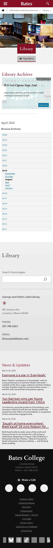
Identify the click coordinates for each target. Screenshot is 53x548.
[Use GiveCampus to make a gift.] (44, 488)
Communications (27, 503)
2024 (4, 145)
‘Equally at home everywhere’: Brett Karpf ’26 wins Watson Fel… (25, 425)
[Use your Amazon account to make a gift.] (21, 488)
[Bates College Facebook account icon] (3, 540)
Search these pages (13, 272)
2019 (4, 170)
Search (47, 4)
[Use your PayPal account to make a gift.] (32, 488)
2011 (4, 229)
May (7, 182)
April (7, 185)
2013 (4, 219)
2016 (4, 203)
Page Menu (26, 58)
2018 (4, 193)
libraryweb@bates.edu (15, 338)
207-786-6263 (10, 326)
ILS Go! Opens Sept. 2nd (20, 85)
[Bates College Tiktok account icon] (26, 540)
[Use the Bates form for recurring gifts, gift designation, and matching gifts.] (9, 488)
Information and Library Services (23, 10)
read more (43, 105)
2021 (4, 160)
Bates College (26, 458)
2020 (4, 165)
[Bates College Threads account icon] (19, 540)
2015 (4, 208)
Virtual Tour (26, 531)
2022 (4, 155)
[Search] (45, 279)
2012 (4, 224)
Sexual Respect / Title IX (26, 515)
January (9, 188)
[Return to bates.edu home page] (4, 10)
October (9, 176)
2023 (4, 150)
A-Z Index (26, 519)
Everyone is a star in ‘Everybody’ (24, 375)
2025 (4, 140)
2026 (4, 135)
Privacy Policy (26, 523)
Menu (5, 4)
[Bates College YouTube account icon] (42, 540)
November (10, 173)
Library (46, 10)
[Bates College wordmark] (26, 4)
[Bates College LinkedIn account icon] (49, 540)
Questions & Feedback (26, 526)
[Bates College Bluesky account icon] (11, 540)
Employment (26, 511)
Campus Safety (26, 499)
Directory (26, 507)
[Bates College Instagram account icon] (34, 540)
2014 (4, 214)
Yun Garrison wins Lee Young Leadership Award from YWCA (23, 400)
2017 (4, 198)
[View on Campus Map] (4, 303)
